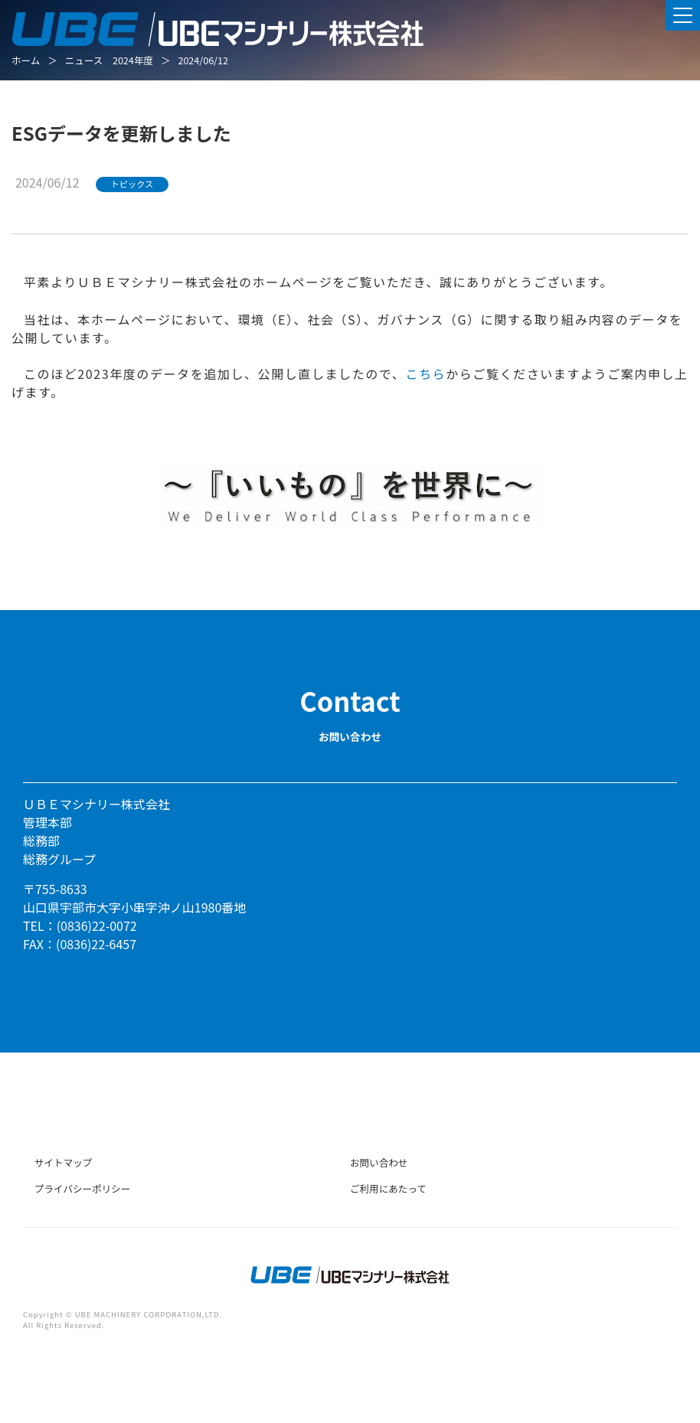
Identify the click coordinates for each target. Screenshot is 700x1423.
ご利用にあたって (388, 1188)
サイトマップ (63, 1162)
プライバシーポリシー (82, 1188)
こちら (425, 373)
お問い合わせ (378, 1162)
